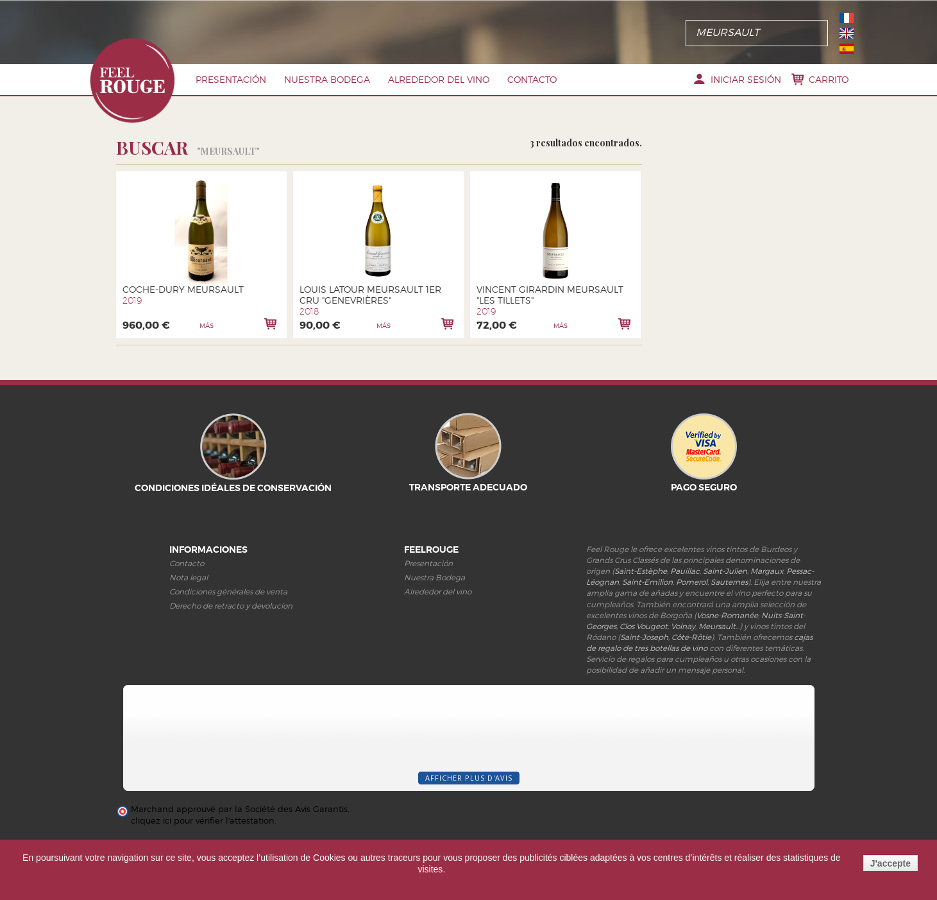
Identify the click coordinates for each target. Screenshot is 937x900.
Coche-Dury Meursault (183, 289)
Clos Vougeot (644, 626)
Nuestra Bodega (327, 79)
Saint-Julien (725, 571)
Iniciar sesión (746, 79)
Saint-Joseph (644, 637)
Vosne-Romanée (727, 615)
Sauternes (729, 582)
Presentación (428, 563)
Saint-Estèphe (640, 571)
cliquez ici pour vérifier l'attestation (202, 821)
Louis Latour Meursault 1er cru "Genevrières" (370, 295)
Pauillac (685, 571)
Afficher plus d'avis (468, 778)
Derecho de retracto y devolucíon (230, 605)
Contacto (532, 79)
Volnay (683, 626)
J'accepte (890, 863)
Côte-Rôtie (691, 637)
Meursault (717, 626)
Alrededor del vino (438, 79)
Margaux (766, 571)
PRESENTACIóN (231, 79)
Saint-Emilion (647, 582)
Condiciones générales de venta (228, 591)
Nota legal (188, 577)
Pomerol (691, 582)
